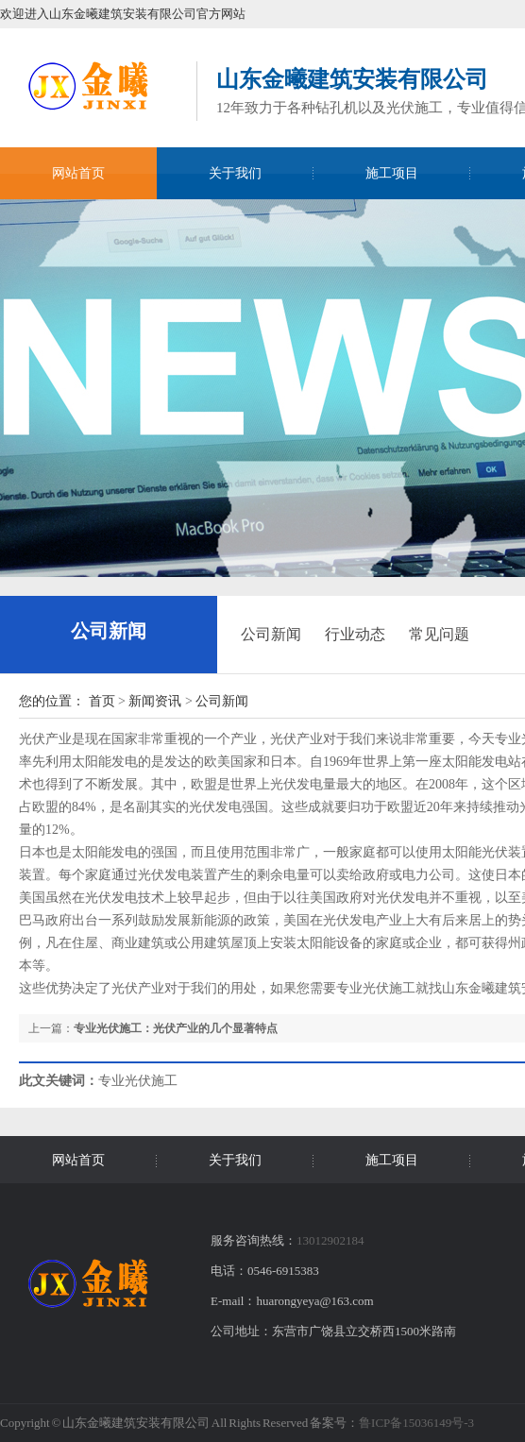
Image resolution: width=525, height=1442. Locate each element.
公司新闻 (108, 630)
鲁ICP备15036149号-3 (416, 1423)
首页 (102, 701)
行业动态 (355, 634)
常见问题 (439, 634)
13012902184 (330, 1240)
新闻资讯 (154, 701)
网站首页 (78, 173)
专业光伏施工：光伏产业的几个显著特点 (176, 1028)
